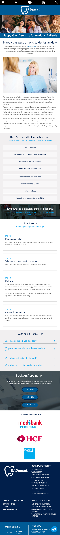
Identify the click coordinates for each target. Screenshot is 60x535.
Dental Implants (38, 480)
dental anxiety (31, 46)
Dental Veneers (9, 507)
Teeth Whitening (10, 509)
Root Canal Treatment (40, 475)
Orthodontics (9, 504)
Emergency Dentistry (40, 486)
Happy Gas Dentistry (39, 494)
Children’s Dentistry (40, 477)
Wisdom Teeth (37, 472)
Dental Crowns (37, 488)
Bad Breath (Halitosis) (40, 504)
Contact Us (30, 405)
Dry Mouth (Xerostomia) (41, 507)
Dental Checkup (37, 469)
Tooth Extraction (39, 483)
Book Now (30, 397)
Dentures (35, 491)
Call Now (30, 389)
